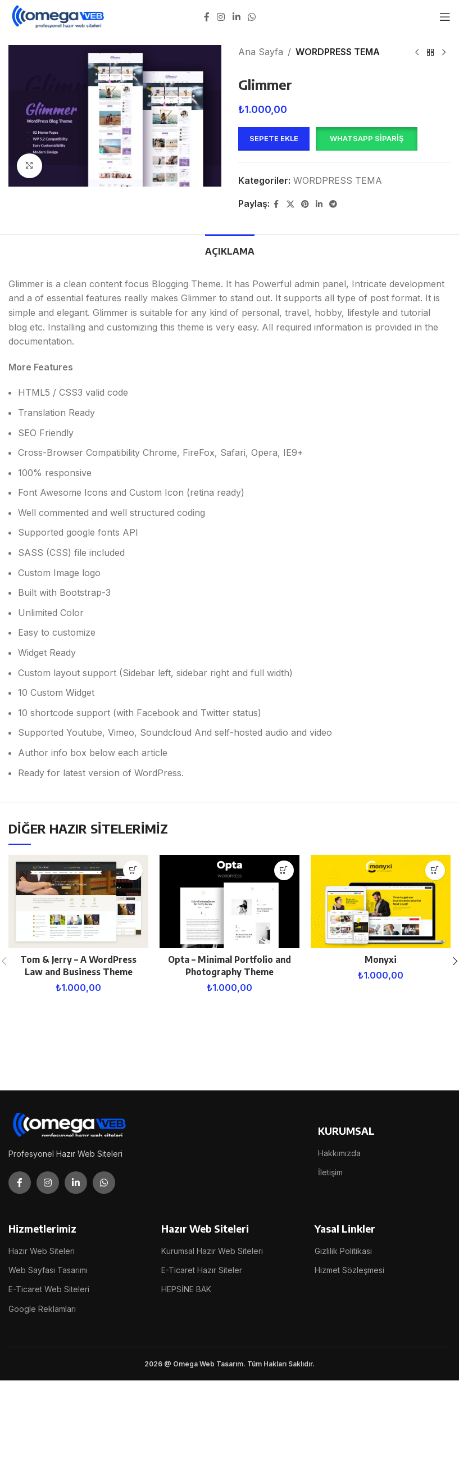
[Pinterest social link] (305, 204)
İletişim (330, 1172)
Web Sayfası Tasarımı (48, 1270)
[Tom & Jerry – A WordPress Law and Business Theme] (78, 901)
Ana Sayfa (260, 51)
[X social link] (290, 204)
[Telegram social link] (333, 204)
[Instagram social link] (221, 16)
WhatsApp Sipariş (366, 138)
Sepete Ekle (273, 138)
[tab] (230, 250)
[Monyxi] (381, 901)
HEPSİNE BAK (186, 1289)
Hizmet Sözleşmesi (349, 1270)
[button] (366, 139)
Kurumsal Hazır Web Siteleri (212, 1251)
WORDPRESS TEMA (338, 51)
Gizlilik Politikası (343, 1251)
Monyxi (380, 959)
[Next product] (444, 53)
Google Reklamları (42, 1309)
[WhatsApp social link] (251, 16)
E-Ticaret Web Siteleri (48, 1289)
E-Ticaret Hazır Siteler (201, 1270)
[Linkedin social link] (236, 16)
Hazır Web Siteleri (41, 1251)
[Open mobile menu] (445, 17)
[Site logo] (58, 15)
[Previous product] (417, 53)
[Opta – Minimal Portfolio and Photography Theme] (229, 901)
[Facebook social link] (206, 16)
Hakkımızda (339, 1153)
